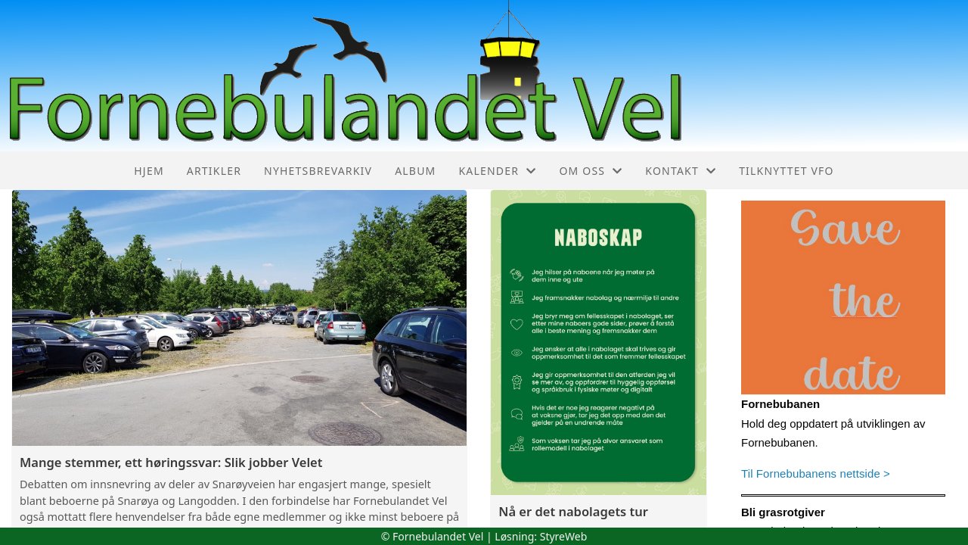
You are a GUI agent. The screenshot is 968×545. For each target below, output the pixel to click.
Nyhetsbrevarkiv (318, 171)
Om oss (590, 171)
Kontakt (680, 171)
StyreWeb (564, 536)
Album (415, 171)
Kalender (497, 171)
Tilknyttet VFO (786, 171)
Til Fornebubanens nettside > (815, 473)
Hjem (148, 171)
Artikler (214, 171)
